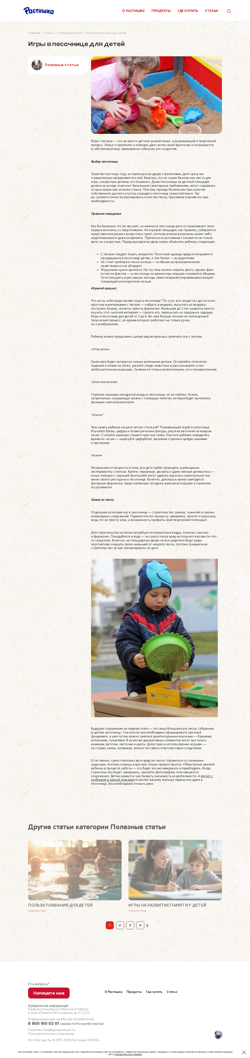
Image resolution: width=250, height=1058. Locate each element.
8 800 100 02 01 (66, 1023)
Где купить (188, 11)
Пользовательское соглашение (51, 1034)
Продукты (161, 11)
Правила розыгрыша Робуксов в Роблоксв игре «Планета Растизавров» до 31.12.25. (59, 1011)
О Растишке (113, 992)
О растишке (133, 11)
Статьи (211, 11)
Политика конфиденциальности (51, 1030)
